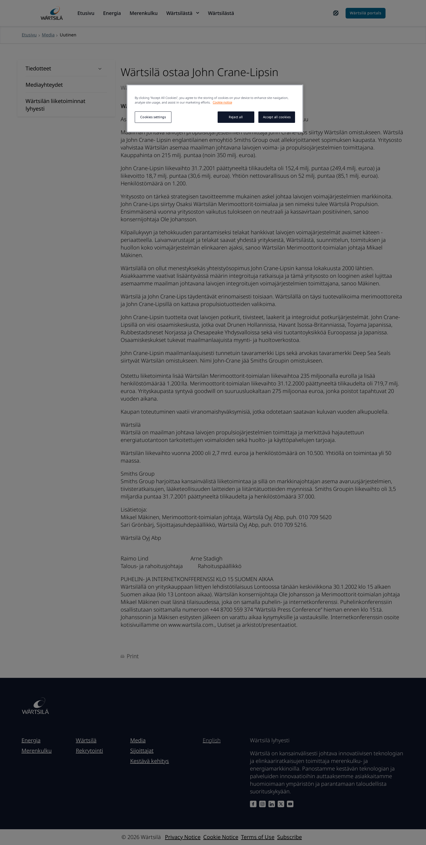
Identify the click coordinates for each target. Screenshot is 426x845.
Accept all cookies (276, 117)
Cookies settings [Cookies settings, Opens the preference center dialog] (153, 117)
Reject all (236, 117)
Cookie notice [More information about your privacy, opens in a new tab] (222, 102)
